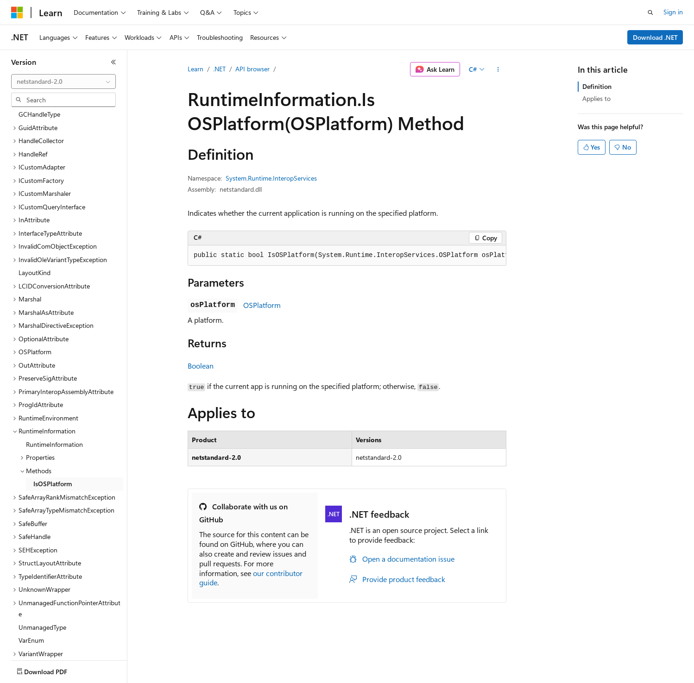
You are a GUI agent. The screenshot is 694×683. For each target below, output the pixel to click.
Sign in (673, 11)
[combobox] (63, 81)
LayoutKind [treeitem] (34, 218)
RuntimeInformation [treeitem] (54, 390)
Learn (195, 68)
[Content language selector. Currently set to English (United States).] (53, 669)
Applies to (596, 98)
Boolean (201, 365)
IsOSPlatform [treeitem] (52, 429)
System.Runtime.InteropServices (271, 178)
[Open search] (650, 12)
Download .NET (655, 37)
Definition (597, 86)
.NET (219, 68)
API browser (252, 68)
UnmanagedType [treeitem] (42, 573)
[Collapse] (113, 62)
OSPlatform (262, 305)
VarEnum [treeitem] (31, 586)
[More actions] (498, 69)
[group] (347, 255)
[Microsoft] (17, 12)
